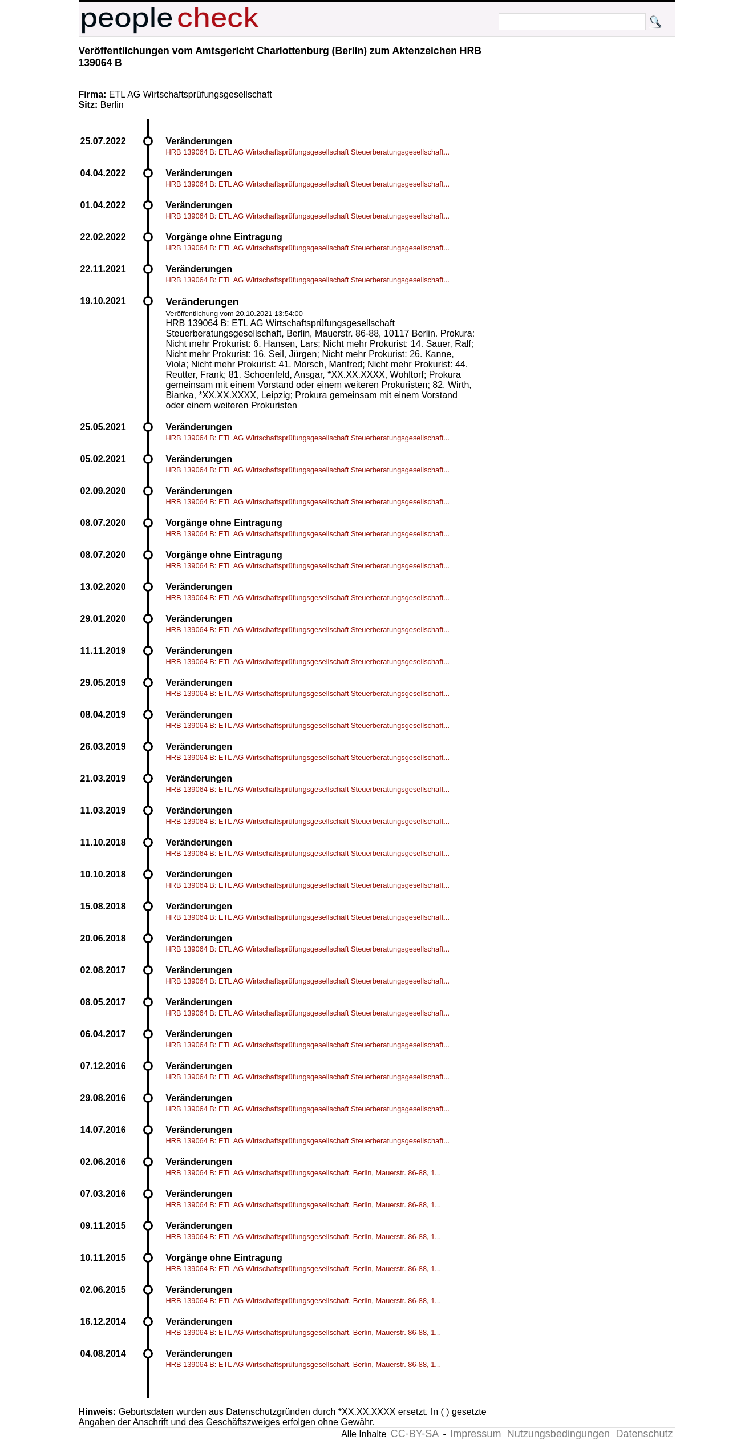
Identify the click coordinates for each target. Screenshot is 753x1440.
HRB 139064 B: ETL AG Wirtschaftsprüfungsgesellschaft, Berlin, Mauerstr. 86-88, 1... (303, 1172)
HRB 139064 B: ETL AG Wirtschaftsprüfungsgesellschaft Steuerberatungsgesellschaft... (308, 152)
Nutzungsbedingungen (558, 1433)
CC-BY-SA (415, 1433)
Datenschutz (644, 1433)
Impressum (475, 1433)
